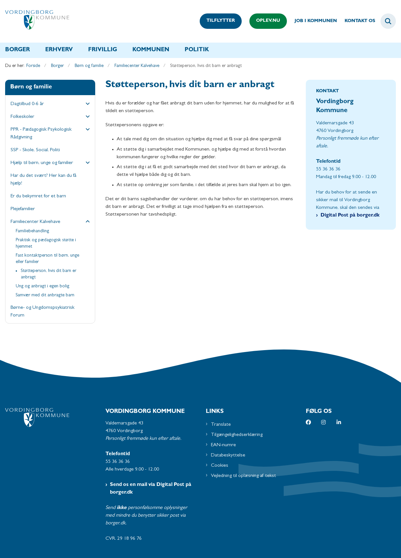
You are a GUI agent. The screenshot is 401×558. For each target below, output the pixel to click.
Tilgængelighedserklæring (237, 435)
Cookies (219, 465)
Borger (17, 50)
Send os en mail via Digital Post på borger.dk (150, 488)
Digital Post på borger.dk (350, 215)
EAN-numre (223, 445)
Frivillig (102, 50)
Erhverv (59, 50)
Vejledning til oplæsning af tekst (243, 476)
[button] (86, 104)
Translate (221, 424)
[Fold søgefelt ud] (388, 21)
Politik (197, 50)
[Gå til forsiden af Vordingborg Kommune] (34, 21)
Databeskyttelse (228, 455)
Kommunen (150, 50)
